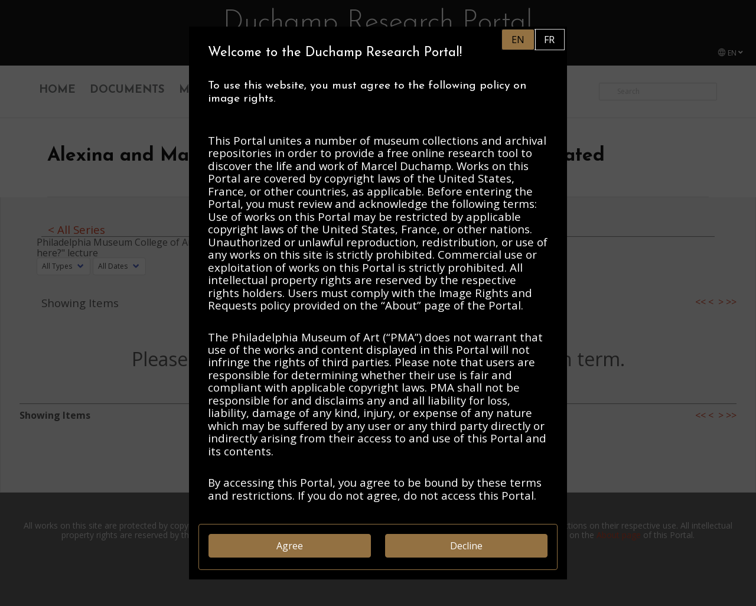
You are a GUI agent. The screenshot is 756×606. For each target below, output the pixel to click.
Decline (466, 545)
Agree (289, 545)
